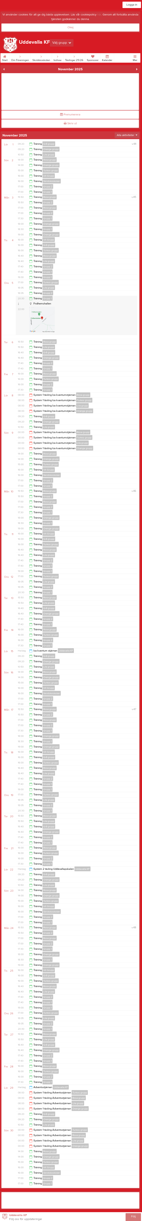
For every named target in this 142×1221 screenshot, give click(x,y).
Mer (135, 57)
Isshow (58, 57)
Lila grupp (48, 154)
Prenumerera (70, 114)
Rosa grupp (49, 159)
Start (5, 57)
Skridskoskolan (41, 57)
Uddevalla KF (66, 650)
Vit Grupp (48, 175)
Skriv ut (70, 123)
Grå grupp (48, 144)
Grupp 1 (47, 192)
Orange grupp (51, 149)
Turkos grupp (50, 170)
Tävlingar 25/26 (74, 57)
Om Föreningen (20, 57)
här (99, 14)
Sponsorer (92, 57)
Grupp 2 (47, 186)
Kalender (107, 57)
